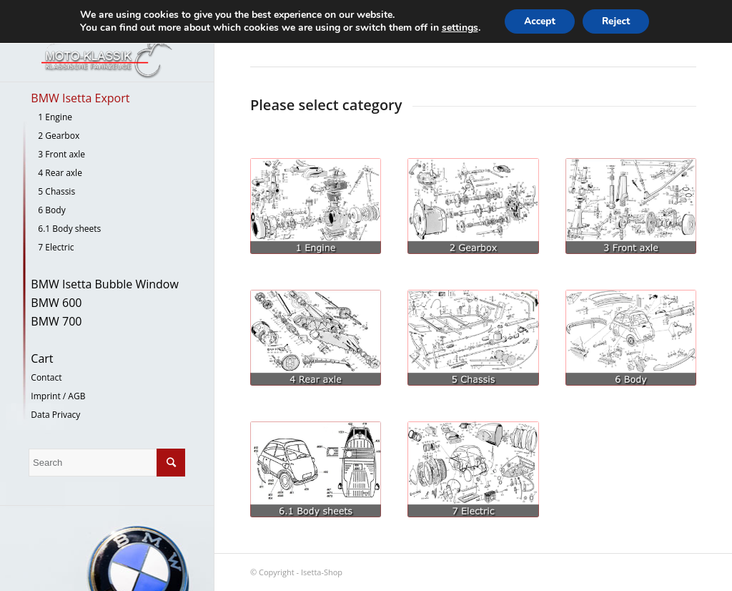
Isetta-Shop (321, 572)
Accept (537, 22)
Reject (618, 22)
